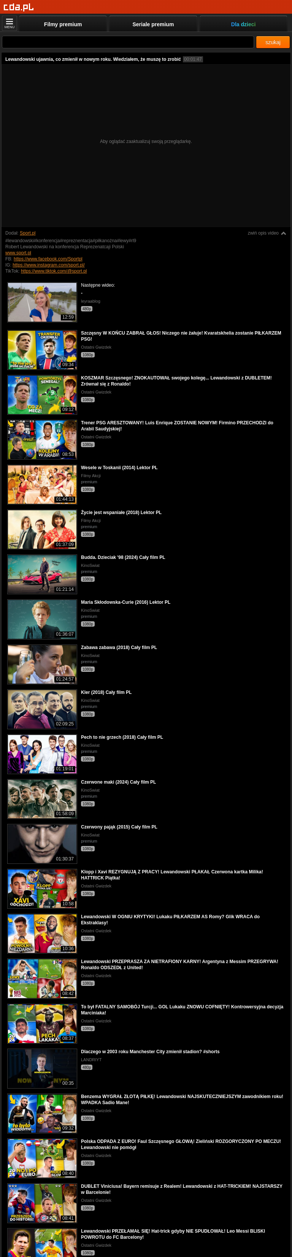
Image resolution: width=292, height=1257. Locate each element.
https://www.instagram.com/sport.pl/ (48, 265)
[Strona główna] (19, 7)
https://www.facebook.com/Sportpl (48, 259)
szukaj (273, 42)
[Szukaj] (128, 42)
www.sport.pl (18, 253)
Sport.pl (27, 233)
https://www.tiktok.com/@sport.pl (54, 271)
